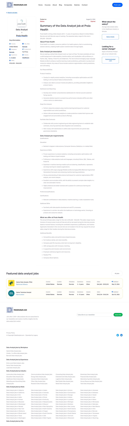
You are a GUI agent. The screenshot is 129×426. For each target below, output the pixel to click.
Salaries (77, 5)
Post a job (117, 5)
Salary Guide (110, 37)
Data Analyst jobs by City (14, 421)
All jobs (117, 273)
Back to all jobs (11, 13)
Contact (84, 5)
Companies (68, 5)
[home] (16, 5)
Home (40, 5)
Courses (47, 5)
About (55, 5)
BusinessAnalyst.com (110, 60)
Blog (60, 5)
